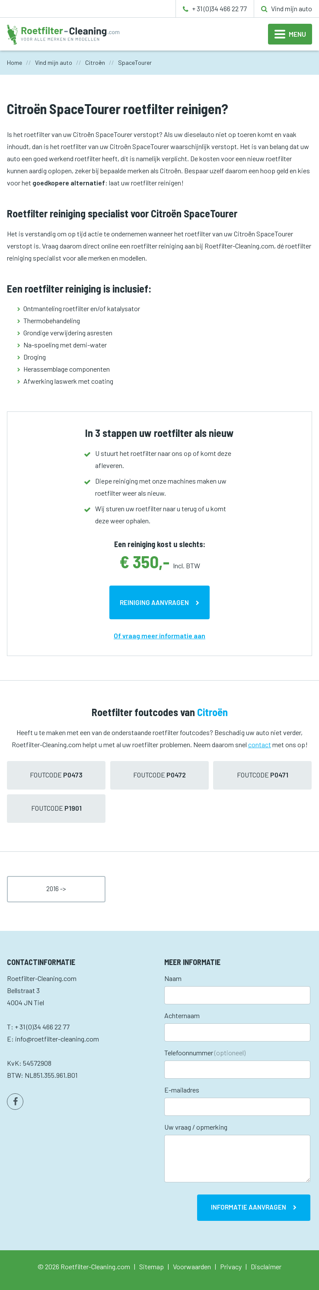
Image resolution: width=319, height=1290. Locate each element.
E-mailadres (181, 1090)
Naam (173, 978)
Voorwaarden (192, 1266)
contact (259, 744)
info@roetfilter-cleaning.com (57, 1039)
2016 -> (56, 888)
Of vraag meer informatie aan (159, 635)
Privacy (231, 1266)
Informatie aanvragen (248, 1207)
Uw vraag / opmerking (195, 1127)
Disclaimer (266, 1266)
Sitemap (151, 1266)
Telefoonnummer (205, 1052)
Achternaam (182, 1015)
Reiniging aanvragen (154, 602)
